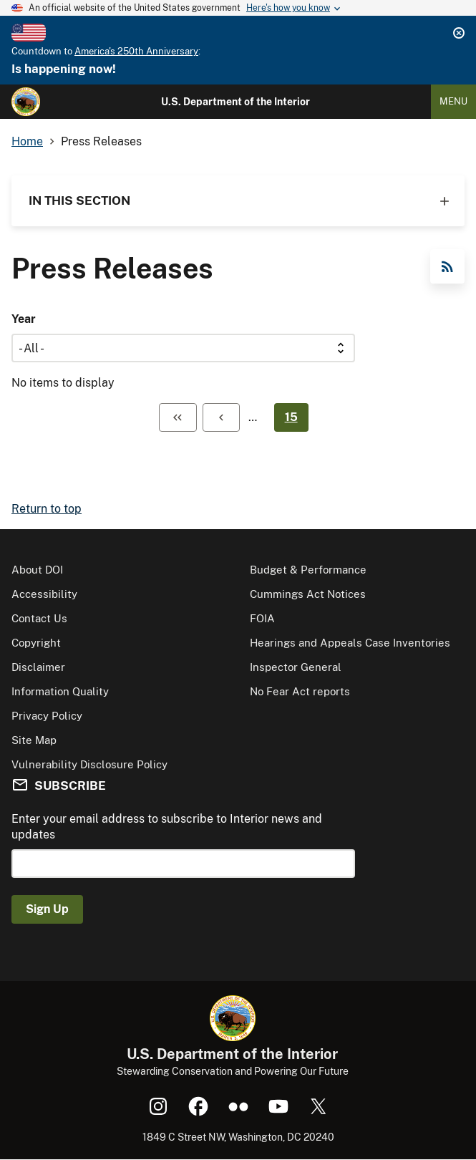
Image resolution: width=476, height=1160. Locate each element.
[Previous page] (221, 417)
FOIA (262, 618)
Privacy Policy (46, 716)
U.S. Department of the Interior (235, 101)
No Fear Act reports (300, 691)
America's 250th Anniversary (136, 51)
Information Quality (60, 691)
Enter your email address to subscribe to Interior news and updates (166, 826)
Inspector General (295, 667)
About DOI (37, 570)
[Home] (25, 101)
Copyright (36, 643)
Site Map (34, 740)
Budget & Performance (308, 570)
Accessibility (44, 594)
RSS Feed (447, 266)
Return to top (46, 509)
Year (23, 319)
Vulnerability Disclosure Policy (89, 764)
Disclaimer (38, 667)
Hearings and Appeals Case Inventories (350, 643)
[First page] (177, 417)
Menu (453, 101)
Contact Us (39, 618)
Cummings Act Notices (308, 594)
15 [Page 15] (291, 417)
